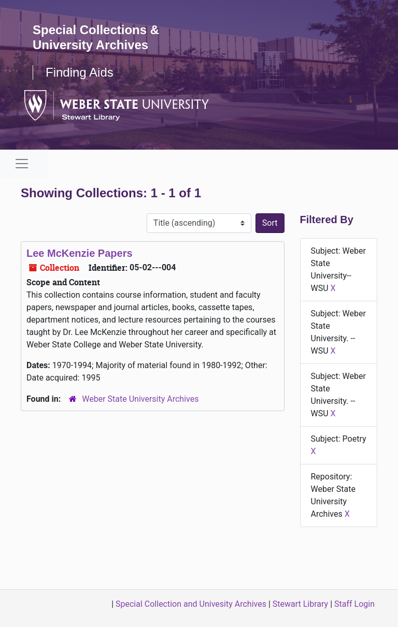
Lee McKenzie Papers (79, 253)
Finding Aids (79, 72)
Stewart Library (300, 604)
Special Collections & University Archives (96, 37)
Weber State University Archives (140, 399)
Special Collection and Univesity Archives (191, 604)
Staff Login (354, 604)
